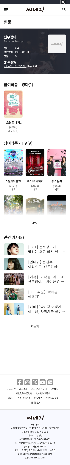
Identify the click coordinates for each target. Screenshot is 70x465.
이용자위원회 (35, 402)
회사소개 (23, 389)
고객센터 (55, 389)
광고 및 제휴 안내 (39, 389)
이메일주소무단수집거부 (19, 398)
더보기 (35, 222)
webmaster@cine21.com (39, 454)
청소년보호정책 (43, 393)
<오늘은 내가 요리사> (15, 66)
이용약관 (38, 398)
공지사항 (11, 389)
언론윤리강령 (52, 398)
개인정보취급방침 (24, 393)
